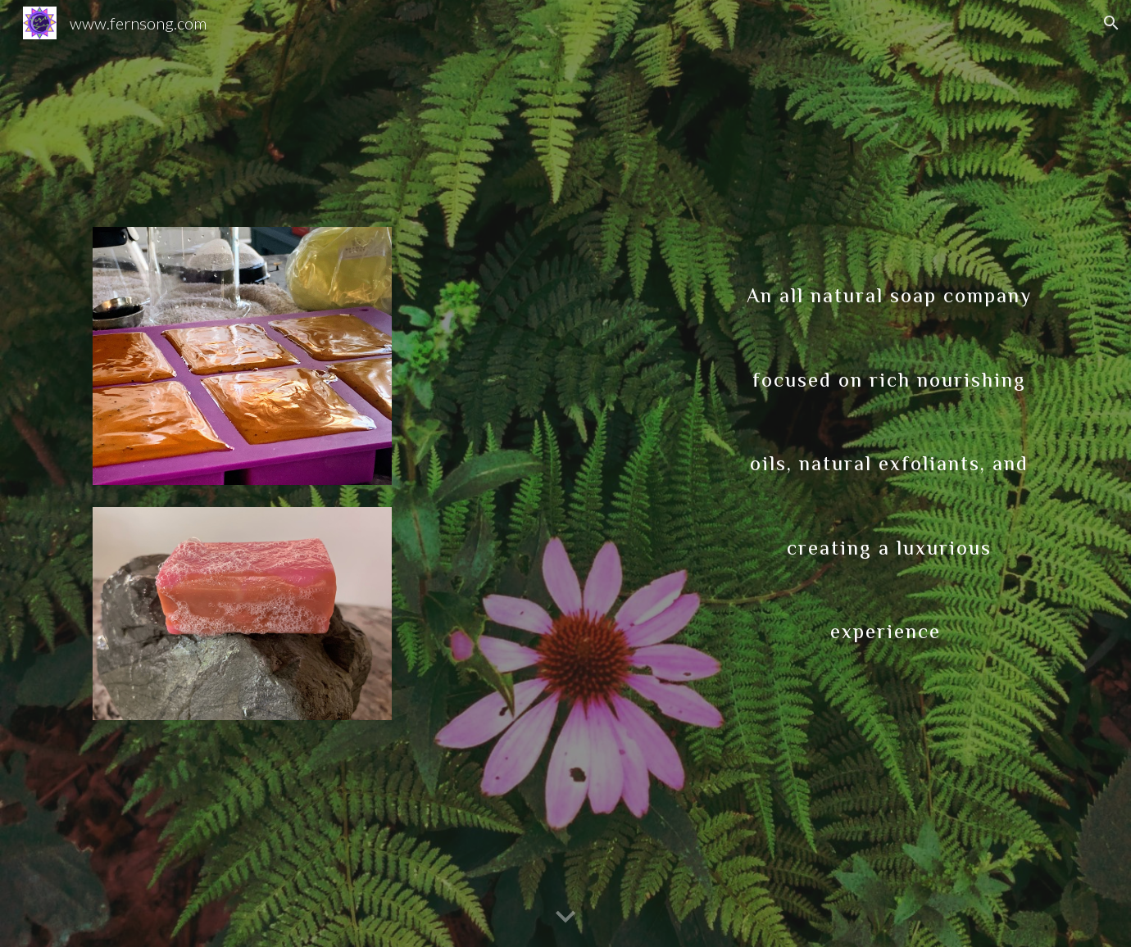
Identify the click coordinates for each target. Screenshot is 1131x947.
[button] (1111, 23)
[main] (888, 443)
